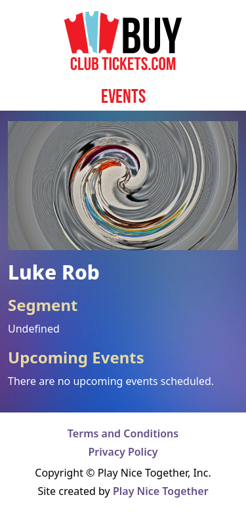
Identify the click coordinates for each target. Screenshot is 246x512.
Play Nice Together (161, 491)
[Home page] (123, 40)
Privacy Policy (123, 452)
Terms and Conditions (123, 433)
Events (123, 96)
